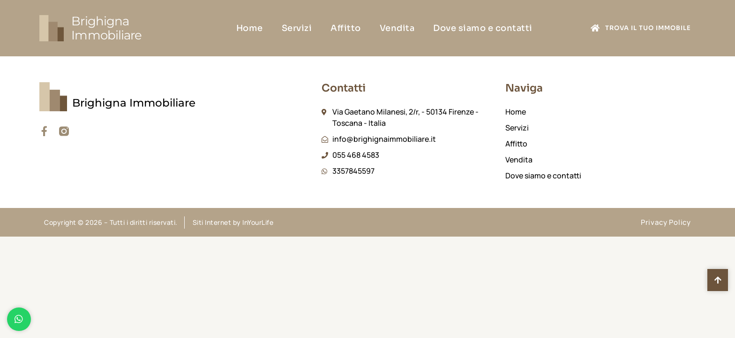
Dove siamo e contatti (482, 28)
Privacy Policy (666, 222)
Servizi (297, 28)
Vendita (397, 28)
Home (249, 28)
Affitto (345, 28)
